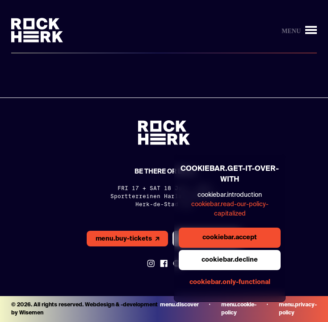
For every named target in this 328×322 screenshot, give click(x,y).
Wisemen (31, 313)
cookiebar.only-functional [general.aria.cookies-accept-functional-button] (229, 282)
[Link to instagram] (151, 263)
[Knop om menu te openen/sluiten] (299, 30)
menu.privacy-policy (298, 309)
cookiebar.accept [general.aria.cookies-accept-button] (229, 237)
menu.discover (179, 305)
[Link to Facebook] (164, 263)
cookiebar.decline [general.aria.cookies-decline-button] (230, 260)
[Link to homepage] (37, 30)
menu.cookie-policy (239, 309)
